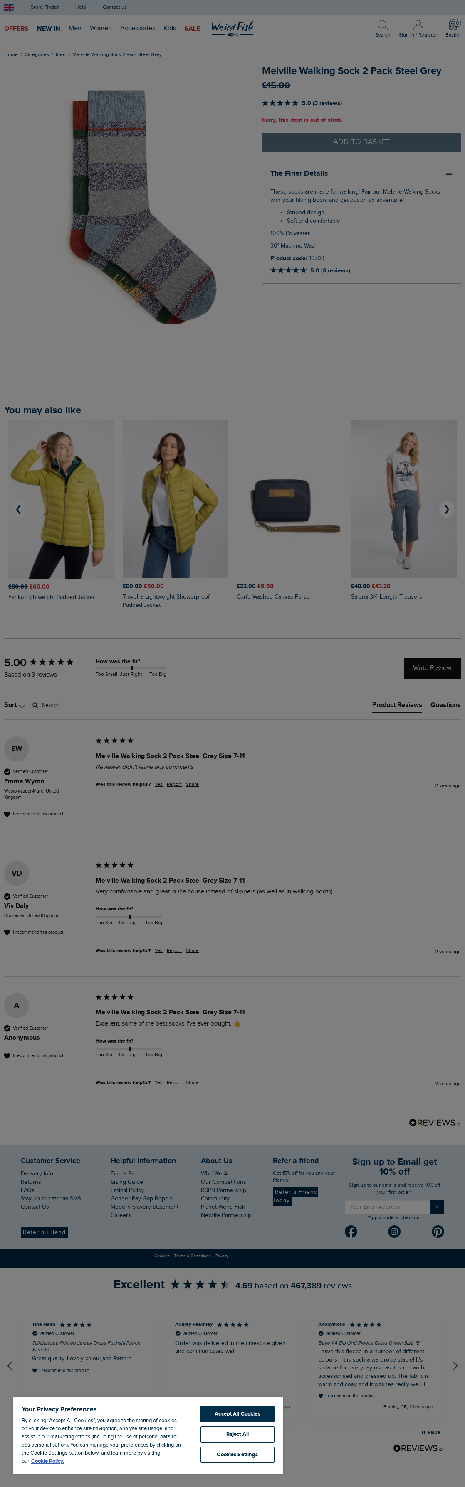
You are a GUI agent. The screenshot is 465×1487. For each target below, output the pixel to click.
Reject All (237, 1434)
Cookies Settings (237, 1454)
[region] (148, 1435)
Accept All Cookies (237, 1414)
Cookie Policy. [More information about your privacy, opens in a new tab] (47, 1461)
